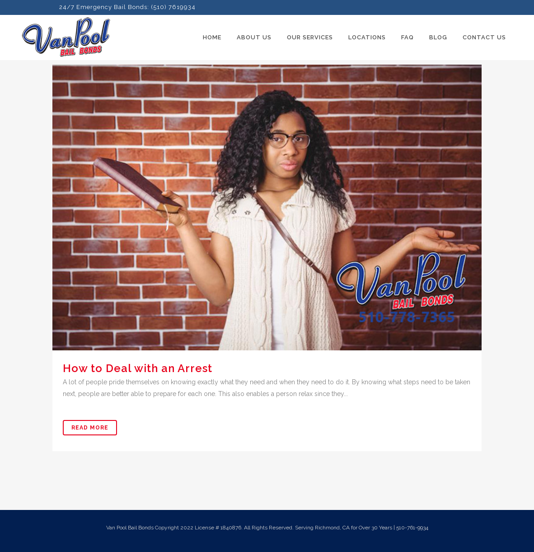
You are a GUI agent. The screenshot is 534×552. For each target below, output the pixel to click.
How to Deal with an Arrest (137, 368)
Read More (89, 428)
